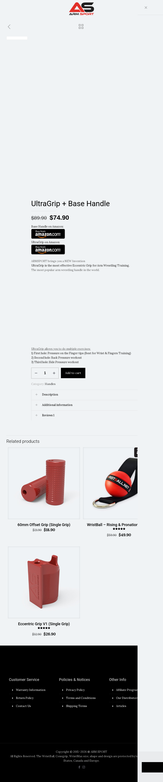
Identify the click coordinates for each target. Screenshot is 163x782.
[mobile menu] (147, 8)
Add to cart (73, 373)
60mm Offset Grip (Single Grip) (44, 524)
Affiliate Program (127, 690)
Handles (50, 384)
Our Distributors (127, 698)
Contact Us (23, 706)
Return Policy (25, 698)
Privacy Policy (75, 690)
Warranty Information (30, 690)
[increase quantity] (54, 372)
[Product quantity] (45, 372)
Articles (121, 706)
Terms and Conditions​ (81, 698)
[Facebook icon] (79, 767)
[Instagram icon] (83, 767)
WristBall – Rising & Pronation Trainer (119, 524)
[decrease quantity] (36, 372)
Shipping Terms (76, 706)
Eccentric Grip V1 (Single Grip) (44, 623)
